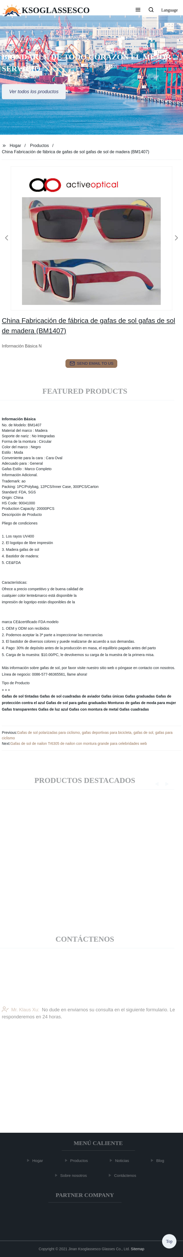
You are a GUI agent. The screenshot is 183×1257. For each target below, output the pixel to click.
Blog (161, 1160)
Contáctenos (126, 1175)
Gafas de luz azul (53, 709)
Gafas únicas (112, 696)
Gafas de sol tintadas (20, 696)
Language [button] (169, 10)
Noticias (123, 1160)
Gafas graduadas (140, 696)
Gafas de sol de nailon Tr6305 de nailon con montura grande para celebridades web (78, 743)
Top (169, 1241)
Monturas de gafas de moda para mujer (142, 703)
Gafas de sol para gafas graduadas (76, 703)
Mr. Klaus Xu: (20, 1018)
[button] (138, 10)
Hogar (15, 145)
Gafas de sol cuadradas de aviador (70, 696)
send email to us (92, 363)
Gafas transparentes (19, 709)
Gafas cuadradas (134, 709)
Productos (39, 145)
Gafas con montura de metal (93, 709)
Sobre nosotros (75, 1175)
